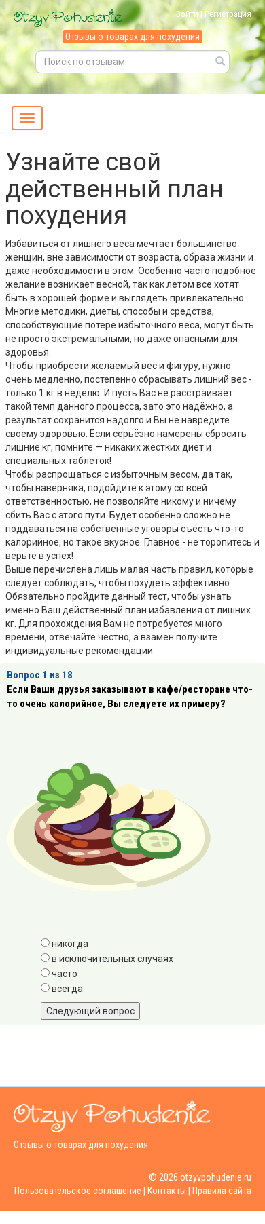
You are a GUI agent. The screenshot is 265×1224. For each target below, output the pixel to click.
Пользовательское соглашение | (79, 1190)
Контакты (166, 1190)
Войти (187, 14)
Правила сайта (221, 1190)
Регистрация (228, 14)
